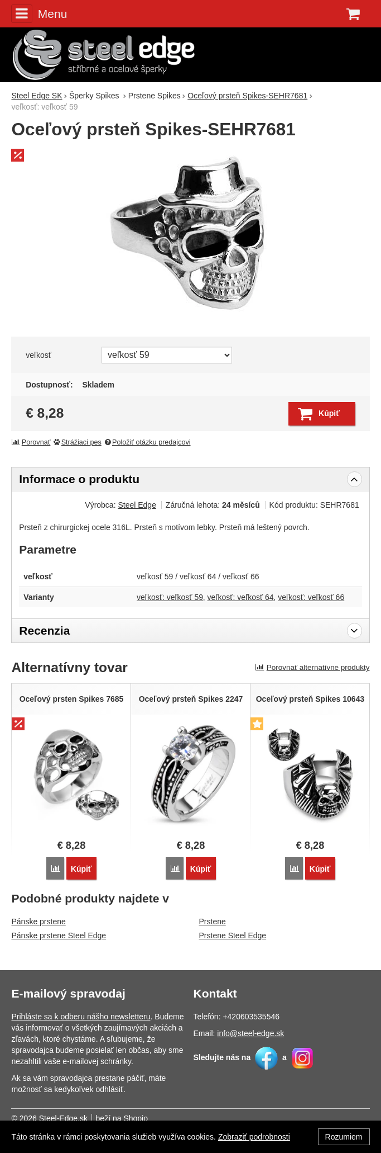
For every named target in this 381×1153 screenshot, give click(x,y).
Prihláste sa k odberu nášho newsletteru (80, 1016)
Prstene (212, 921)
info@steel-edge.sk (250, 1033)
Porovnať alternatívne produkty (312, 667)
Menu (39, 13)
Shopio (135, 1118)
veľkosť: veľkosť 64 (241, 597)
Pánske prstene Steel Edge (58, 935)
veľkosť (38, 355)
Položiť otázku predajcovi (146, 442)
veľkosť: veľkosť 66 (311, 597)
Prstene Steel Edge (233, 935)
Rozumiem (344, 1136)
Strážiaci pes (77, 442)
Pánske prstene (38, 921)
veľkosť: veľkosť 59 (170, 597)
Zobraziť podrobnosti (254, 1136)
